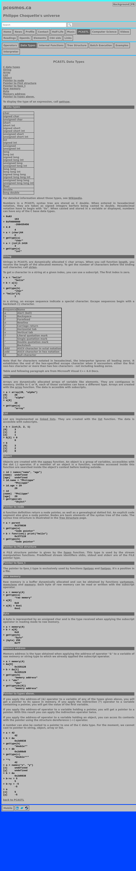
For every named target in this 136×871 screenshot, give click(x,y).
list (100, 434)
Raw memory (11, 88)
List (5, 75)
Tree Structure (69, 545)
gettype (64, 101)
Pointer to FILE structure (19, 83)
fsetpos (106, 600)
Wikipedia (75, 198)
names (47, 482)
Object (7, 78)
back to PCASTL (13, 858)
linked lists (48, 434)
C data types (11, 67)
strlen (33, 275)
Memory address (14, 94)
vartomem (126, 613)
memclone (10, 616)
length (123, 269)
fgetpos (88, 600)
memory (30, 616)
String (7, 69)
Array (6, 72)
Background (121, 4)
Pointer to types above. (19, 96)
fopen (67, 584)
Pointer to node (13, 80)
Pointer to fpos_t (14, 86)
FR (133, 4)
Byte (6, 91)
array (18, 399)
